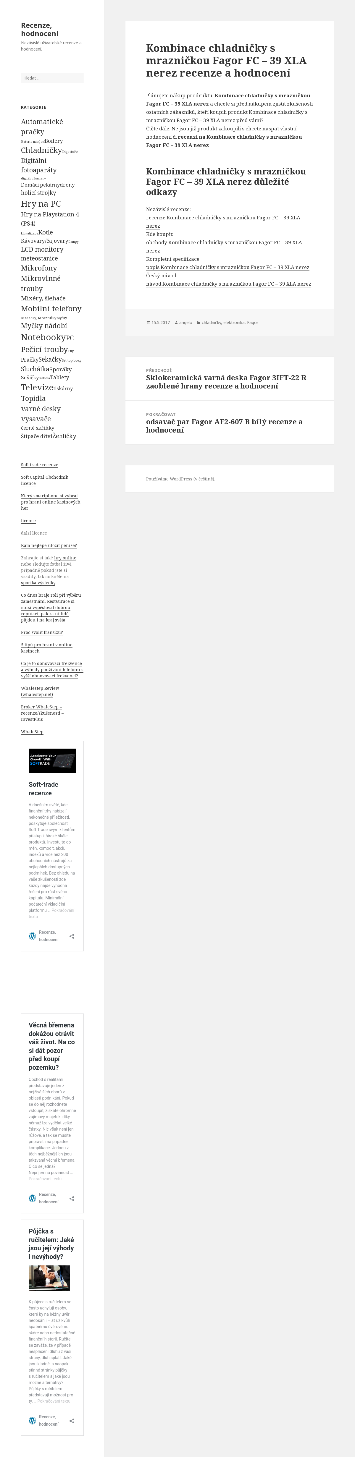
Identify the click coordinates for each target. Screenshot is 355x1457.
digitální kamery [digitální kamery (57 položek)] (33, 178)
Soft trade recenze (39, 464)
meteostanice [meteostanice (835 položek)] (39, 258)
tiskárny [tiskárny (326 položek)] (63, 388)
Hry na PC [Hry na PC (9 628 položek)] (41, 203)
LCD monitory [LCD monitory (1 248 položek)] (42, 249)
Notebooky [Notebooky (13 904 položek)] (43, 337)
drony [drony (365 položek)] (67, 184)
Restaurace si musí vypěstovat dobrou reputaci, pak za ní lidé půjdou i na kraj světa (48, 610)
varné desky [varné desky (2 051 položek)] (41, 408)
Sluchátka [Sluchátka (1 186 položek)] (35, 369)
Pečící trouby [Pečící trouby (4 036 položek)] (44, 349)
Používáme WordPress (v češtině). (180, 479)
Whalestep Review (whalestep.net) (40, 691)
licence (28, 520)
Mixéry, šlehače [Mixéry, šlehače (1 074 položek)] (43, 298)
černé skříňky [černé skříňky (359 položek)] (37, 427)
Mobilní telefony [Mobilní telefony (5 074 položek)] (51, 308)
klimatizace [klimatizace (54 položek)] (29, 233)
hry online (65, 558)
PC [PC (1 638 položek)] (70, 337)
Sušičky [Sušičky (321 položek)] (30, 377)
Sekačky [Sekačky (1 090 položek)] (50, 359)
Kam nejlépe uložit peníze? (49, 545)
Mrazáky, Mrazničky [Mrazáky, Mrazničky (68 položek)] (39, 317)
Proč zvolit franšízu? (42, 632)
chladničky (211, 322)
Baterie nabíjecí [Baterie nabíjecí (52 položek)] (33, 142)
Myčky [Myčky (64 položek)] (62, 317)
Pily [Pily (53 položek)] (71, 351)
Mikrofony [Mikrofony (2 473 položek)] (39, 268)
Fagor (252, 322)
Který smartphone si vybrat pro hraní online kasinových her (50, 502)
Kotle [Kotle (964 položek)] (45, 232)
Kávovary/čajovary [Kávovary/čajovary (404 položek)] (44, 240)
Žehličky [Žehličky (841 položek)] (64, 436)
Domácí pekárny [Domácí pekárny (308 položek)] (40, 184)
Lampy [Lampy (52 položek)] (73, 241)
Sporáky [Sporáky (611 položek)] (60, 369)
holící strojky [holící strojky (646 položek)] (38, 193)
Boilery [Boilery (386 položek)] (54, 140)
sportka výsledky (38, 582)
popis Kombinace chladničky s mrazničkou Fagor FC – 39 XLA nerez (227, 267)
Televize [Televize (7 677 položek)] (37, 387)
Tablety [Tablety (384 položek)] (59, 377)
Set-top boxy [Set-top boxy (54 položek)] (71, 360)
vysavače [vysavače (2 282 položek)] (36, 418)
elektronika (234, 322)
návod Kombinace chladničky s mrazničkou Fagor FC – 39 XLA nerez (228, 283)
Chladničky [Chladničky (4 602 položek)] (41, 150)
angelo (185, 322)
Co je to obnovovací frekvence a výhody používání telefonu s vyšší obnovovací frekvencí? (52, 669)
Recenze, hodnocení (39, 29)
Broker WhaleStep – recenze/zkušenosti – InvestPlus (42, 713)
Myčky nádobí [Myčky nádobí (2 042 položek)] (44, 325)
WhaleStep (32, 731)
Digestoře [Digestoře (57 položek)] (70, 151)
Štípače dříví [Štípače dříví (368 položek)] (36, 436)
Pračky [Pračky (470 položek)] (29, 359)
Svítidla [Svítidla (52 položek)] (44, 378)
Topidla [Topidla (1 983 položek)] (33, 398)
